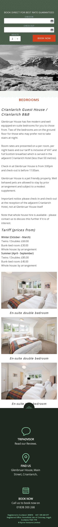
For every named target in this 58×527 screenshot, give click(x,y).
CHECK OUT (29, 25)
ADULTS (15, 34)
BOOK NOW (44, 38)
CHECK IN (29, 16)
